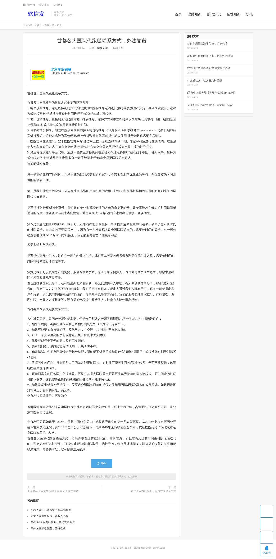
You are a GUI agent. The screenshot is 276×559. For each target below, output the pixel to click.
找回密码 (58, 4)
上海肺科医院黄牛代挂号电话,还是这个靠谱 (53, 491)
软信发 (36, 14)
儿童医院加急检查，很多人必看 (49, 516)
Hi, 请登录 (29, 4)
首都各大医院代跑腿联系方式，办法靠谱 (102, 41)
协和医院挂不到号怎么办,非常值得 (51, 510)
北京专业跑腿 (61, 69)
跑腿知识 (49, 25)
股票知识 (214, 14)
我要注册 (43, 4)
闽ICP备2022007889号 (154, 548)
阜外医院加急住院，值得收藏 (48, 528)
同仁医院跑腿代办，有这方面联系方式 (153, 491)
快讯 (249, 14)
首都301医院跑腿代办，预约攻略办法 (53, 522)
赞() (101, 463)
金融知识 (233, 14)
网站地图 (138, 548)
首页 (178, 14)
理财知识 (194, 14)
